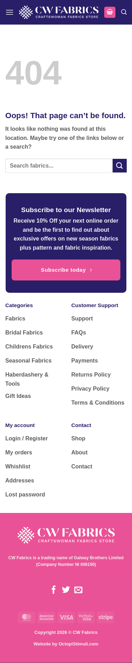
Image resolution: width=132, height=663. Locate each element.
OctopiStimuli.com (78, 644)
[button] (9, 12)
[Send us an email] (78, 590)
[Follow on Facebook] (54, 590)
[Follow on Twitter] (66, 590)
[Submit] (120, 165)
